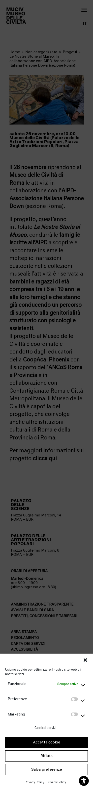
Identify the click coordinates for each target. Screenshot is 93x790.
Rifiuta (46, 756)
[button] (85, 660)
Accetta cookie (46, 742)
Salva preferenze (46, 769)
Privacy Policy (34, 782)
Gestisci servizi (45, 728)
